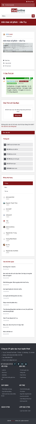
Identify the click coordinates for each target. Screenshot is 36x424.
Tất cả (6, 191)
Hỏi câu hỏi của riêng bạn (8, 126)
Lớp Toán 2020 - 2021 (25, 410)
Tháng (6, 183)
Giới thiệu (4, 375)
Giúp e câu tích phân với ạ (10, 302)
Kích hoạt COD (23, 401)
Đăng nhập (30, 1)
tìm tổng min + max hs (9, 266)
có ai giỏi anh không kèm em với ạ (12, 295)
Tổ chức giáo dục (24, 370)
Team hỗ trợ (23, 375)
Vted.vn (13, 420)
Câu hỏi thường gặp (25, 389)
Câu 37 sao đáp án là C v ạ (10, 318)
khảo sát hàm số (7, 331)
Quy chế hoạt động (6, 391)
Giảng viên (22, 372)
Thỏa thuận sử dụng (7, 389)
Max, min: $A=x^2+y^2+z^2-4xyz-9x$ (13, 325)
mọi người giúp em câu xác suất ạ (12, 289)
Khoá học (4, 372)
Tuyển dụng (23, 377)
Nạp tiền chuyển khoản (25, 394)
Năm (5, 187)
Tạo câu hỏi (6, 132)
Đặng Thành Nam (11, 81)
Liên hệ (4, 370)
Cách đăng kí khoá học (25, 398)
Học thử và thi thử (24, 396)
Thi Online (22, 391)
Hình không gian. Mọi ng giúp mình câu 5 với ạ (16, 282)
